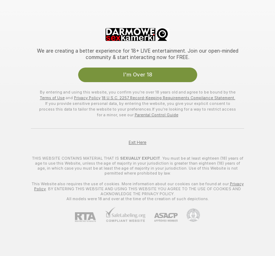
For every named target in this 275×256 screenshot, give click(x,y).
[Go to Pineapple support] (189, 215)
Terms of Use (52, 97)
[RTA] (90, 217)
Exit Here (137, 142)
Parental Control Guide (156, 114)
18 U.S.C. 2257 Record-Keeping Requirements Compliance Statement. (168, 97)
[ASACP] (161, 217)
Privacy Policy (87, 97)
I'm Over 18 (137, 74)
